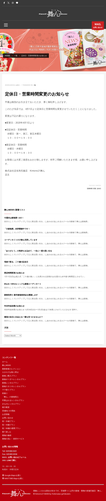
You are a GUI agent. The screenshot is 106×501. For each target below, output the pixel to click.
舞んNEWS (6, 365)
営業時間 (90, 188)
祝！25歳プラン (8, 421)
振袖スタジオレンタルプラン (14, 386)
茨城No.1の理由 (8, 410)
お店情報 (5, 414)
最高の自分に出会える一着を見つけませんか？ (23, 317)
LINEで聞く (12, 460)
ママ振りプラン (8, 389)
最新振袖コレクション (11, 368)
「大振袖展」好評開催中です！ (17, 228)
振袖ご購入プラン (9, 375)
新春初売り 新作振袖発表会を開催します (21, 295)
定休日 (99, 188)
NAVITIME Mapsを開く (13, 478)
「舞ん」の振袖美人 (10, 396)
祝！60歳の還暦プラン (11, 428)
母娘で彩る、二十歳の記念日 (16, 262)
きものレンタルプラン (11, 404)
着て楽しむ (6, 431)
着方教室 (5, 407)
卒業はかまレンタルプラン (13, 400)
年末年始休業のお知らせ (14, 306)
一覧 (34, 85)
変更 (94, 188)
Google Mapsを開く (11, 475)
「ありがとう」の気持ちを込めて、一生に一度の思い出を (28, 251)
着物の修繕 (6, 435)
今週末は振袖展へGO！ (14, 217)
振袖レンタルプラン (10, 382)
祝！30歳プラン (8, 424)
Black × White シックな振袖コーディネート (22, 284)
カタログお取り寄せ (10, 372)
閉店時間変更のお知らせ (14, 273)
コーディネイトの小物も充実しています (20, 239)
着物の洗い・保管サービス (13, 438)
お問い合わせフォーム (17, 457)
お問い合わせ (98, 26)
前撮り (5, 393)
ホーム (5, 361)
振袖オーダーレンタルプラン (14, 379)
